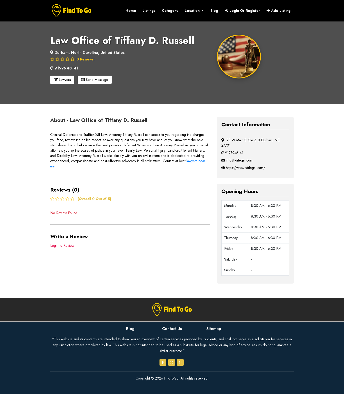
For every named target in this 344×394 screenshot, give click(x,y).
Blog (214, 10)
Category (170, 10)
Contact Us (172, 328)
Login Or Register (242, 10)
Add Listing (278, 10)
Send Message (94, 79)
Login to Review (62, 245)
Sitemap (213, 328)
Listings (149, 10)
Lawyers (62, 79)
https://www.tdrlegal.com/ (243, 167)
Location (193, 10)
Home (130, 10)
